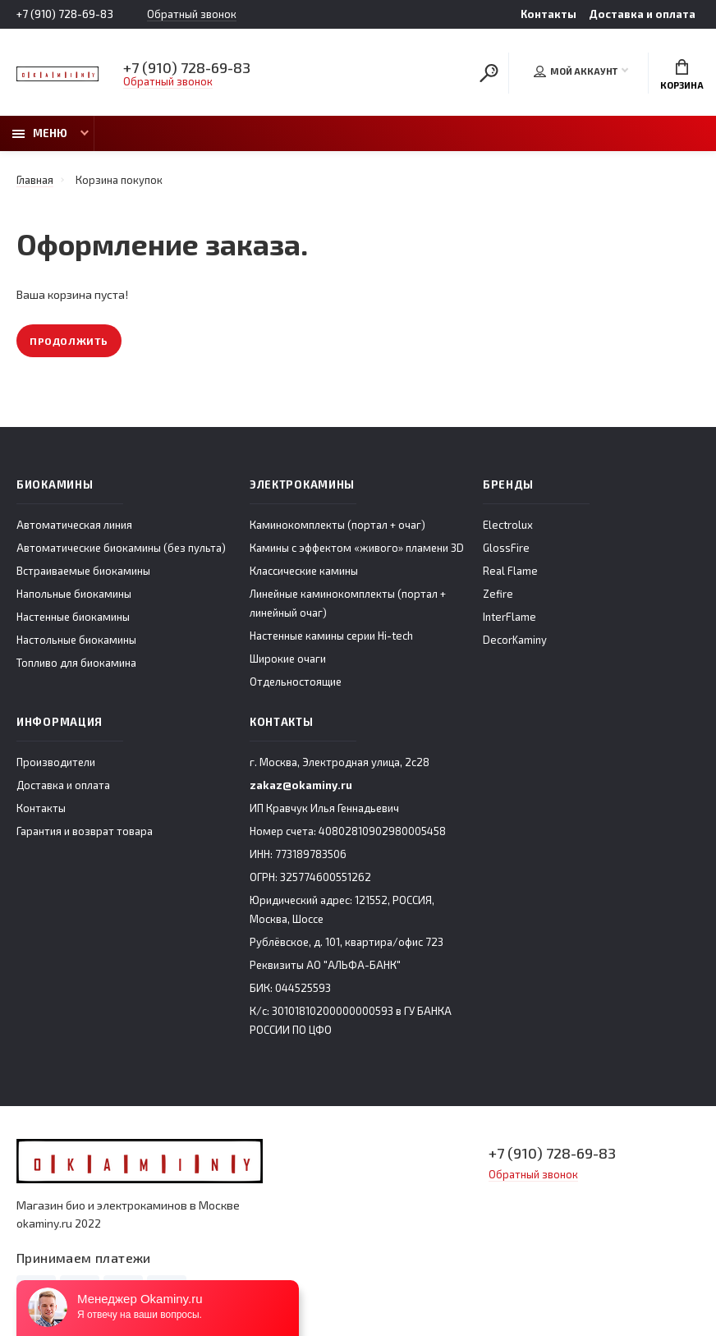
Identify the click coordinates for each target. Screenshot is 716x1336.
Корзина (682, 74)
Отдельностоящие (296, 681)
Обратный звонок (191, 14)
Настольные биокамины (76, 639)
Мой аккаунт (575, 71)
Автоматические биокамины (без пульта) (121, 547)
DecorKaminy (515, 639)
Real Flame (510, 570)
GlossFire (506, 547)
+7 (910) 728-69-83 (64, 14)
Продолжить (69, 341)
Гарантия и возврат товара (84, 831)
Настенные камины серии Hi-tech (331, 635)
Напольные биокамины (73, 593)
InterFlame (509, 616)
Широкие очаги (288, 658)
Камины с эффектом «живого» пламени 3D (357, 547)
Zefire (498, 593)
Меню (39, 133)
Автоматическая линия (74, 524)
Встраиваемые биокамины (83, 570)
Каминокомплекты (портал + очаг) (337, 524)
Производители (55, 762)
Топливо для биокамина (76, 662)
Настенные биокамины (73, 616)
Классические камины (304, 570)
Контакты (548, 14)
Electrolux (508, 524)
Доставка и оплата (642, 14)
